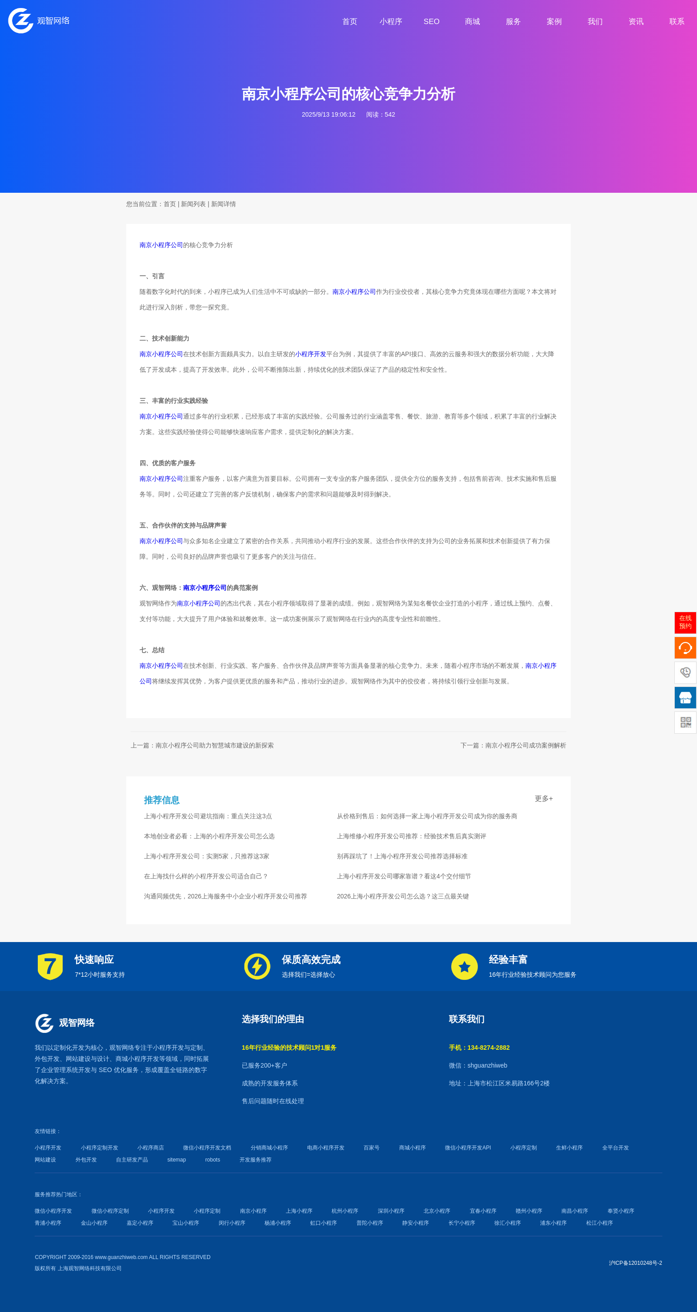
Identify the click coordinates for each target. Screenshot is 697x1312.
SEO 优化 (112, 1069)
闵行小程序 (232, 1223)
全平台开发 (615, 1148)
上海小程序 (299, 1211)
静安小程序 (415, 1223)
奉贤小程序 (621, 1211)
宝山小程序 (185, 1223)
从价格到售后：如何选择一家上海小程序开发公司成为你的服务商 (427, 816)
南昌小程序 (574, 1211)
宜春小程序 (483, 1211)
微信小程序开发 (53, 1211)
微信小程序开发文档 (207, 1148)
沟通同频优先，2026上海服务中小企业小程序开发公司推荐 (225, 896)
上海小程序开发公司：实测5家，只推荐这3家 (206, 856)
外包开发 (86, 1160)
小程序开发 (310, 353)
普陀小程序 (370, 1223)
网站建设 (78, 1058)
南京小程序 (253, 1211)
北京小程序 (437, 1211)
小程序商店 (150, 1148)
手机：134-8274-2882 (479, 1047)
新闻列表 (193, 203)
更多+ (544, 798)
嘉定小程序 (140, 1223)
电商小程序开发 (325, 1148)
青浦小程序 (48, 1223)
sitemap (176, 1160)
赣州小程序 (529, 1211)
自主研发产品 (132, 1160)
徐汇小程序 (507, 1223)
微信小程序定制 (110, 1211)
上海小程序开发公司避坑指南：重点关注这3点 (208, 816)
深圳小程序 (391, 1211)
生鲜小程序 (569, 1148)
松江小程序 (599, 1223)
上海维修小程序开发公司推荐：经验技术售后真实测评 (411, 836)
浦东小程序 (553, 1223)
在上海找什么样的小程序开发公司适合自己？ (206, 876)
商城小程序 (131, 1058)
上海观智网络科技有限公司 (90, 1268)
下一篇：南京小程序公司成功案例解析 (513, 745)
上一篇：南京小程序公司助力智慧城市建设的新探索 (202, 745)
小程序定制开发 (99, 1148)
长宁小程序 (462, 1223)
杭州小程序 (345, 1211)
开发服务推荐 (256, 1160)
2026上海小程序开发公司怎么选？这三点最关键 (403, 896)
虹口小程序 (323, 1223)
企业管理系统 (59, 1069)
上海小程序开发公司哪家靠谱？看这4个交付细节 (404, 876)
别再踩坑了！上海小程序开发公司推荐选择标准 (402, 856)
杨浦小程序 (277, 1223)
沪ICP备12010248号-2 (635, 1263)
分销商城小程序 (269, 1148)
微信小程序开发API (468, 1148)
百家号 (372, 1148)
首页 (170, 203)
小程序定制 (523, 1148)
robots (212, 1160)
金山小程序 (94, 1223)
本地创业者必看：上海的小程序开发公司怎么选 (209, 836)
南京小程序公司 (161, 244)
